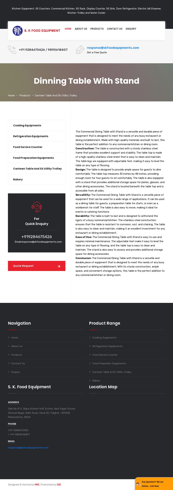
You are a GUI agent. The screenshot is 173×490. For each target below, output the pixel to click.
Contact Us (114, 29)
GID (58, 484)
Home (68, 29)
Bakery (96, 380)
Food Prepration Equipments (109, 363)
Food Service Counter (105, 354)
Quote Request (23, 266)
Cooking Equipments (104, 337)
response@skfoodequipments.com (113, 48)
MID (36, 484)
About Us (81, 29)
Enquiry (131, 29)
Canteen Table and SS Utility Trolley (56, 95)
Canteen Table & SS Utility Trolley (111, 372)
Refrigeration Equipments (107, 346)
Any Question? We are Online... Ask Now (152, 484)
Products (97, 29)
